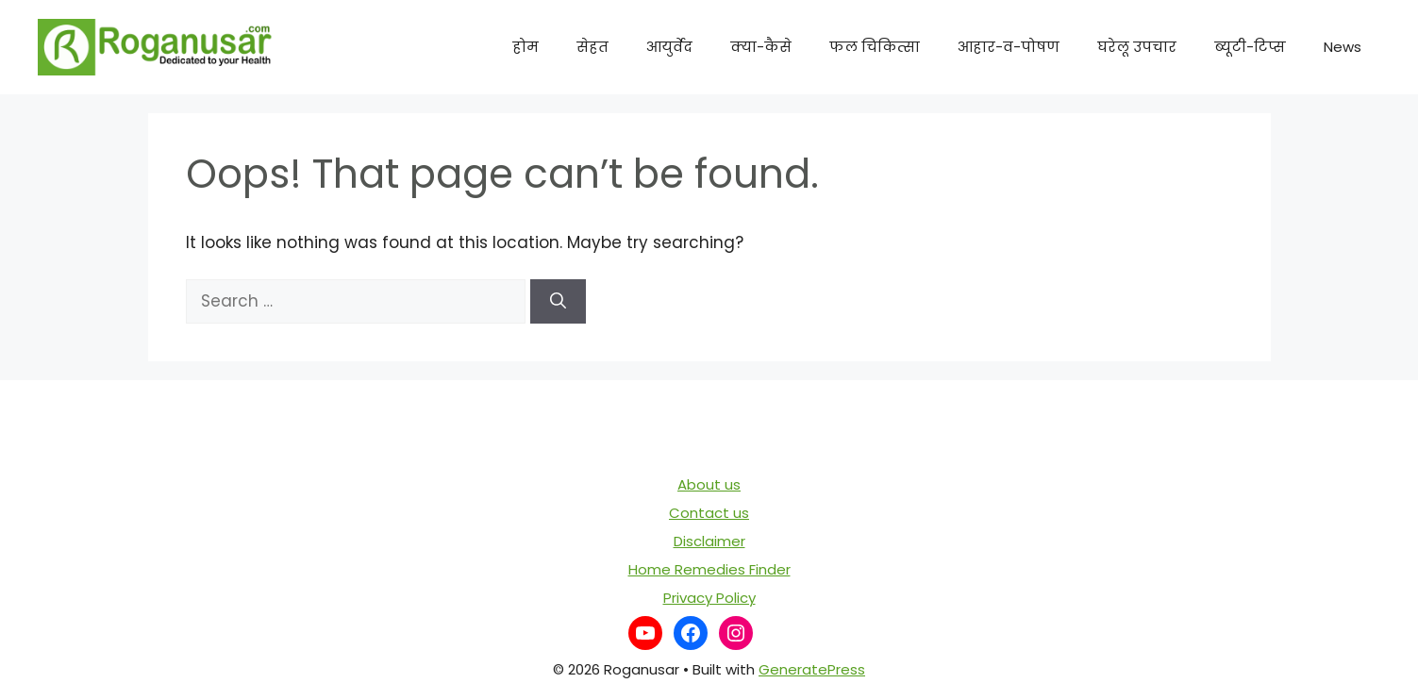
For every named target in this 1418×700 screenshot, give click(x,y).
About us (709, 484)
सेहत (592, 47)
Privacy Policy (709, 598)
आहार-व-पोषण (1008, 47)
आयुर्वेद (669, 47)
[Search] (558, 302)
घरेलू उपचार (1136, 47)
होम (525, 47)
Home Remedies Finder (709, 569)
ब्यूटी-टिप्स (1250, 47)
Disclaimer (709, 541)
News (1342, 47)
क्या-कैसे (761, 47)
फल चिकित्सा (874, 47)
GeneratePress (812, 669)
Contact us (709, 513)
